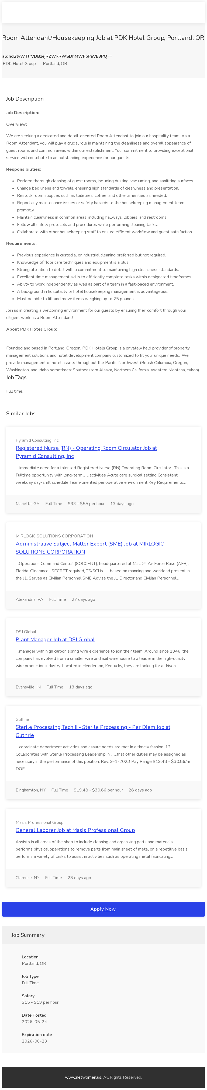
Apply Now (103, 909)
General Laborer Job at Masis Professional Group (75, 830)
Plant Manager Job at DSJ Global (55, 639)
